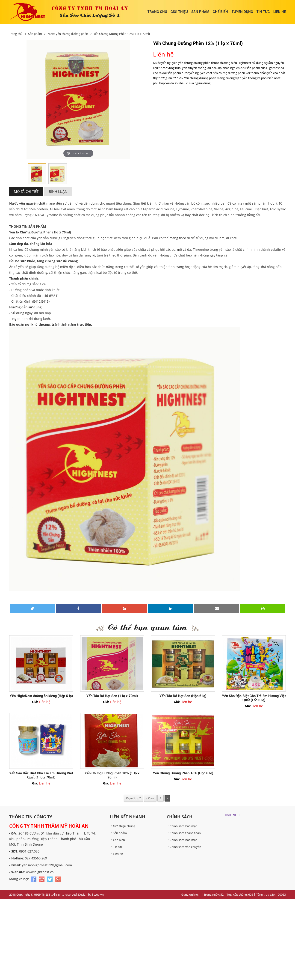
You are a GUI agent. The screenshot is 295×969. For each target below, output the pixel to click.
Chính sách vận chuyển (184, 847)
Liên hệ (279, 12)
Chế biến (220, 12)
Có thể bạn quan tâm (147, 626)
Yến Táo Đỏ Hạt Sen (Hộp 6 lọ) (182, 696)
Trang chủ (157, 12)
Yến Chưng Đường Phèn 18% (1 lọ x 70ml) (112, 775)
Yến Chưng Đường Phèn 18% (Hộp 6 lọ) (183, 773)
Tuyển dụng (242, 12)
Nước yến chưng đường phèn (68, 34)
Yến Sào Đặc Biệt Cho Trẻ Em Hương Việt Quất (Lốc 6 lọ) (254, 698)
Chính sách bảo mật (182, 826)
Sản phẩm (200, 12)
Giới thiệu (179, 12)
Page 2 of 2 (133, 798)
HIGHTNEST (232, 815)
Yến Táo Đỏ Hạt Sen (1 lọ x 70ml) (112, 696)
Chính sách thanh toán (184, 833)
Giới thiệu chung (122, 826)
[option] (37, 174)
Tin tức (263, 12)
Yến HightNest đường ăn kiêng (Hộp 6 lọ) (41, 696)
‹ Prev (150, 798)
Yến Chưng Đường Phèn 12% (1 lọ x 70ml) (122, 34)
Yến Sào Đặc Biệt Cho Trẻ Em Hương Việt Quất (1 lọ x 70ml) (41, 775)
